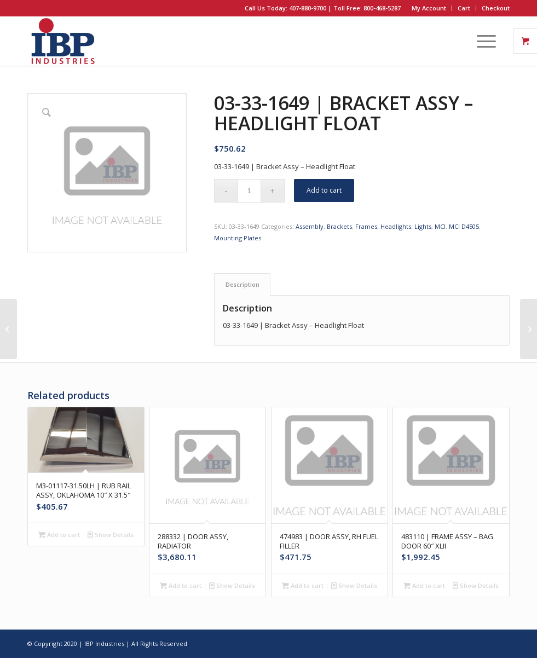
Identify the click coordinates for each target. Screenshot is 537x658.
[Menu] (481, 41)
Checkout (496, 8)
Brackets (339, 226)
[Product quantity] (249, 191)
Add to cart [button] (59, 534)
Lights (422, 226)
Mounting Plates (237, 238)
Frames (366, 226)
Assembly (310, 226)
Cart (464, 8)
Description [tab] (242, 284)
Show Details (111, 534)
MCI (440, 226)
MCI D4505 (464, 226)
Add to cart (324, 190)
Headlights (395, 226)
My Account (429, 8)
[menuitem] (429, 8)
